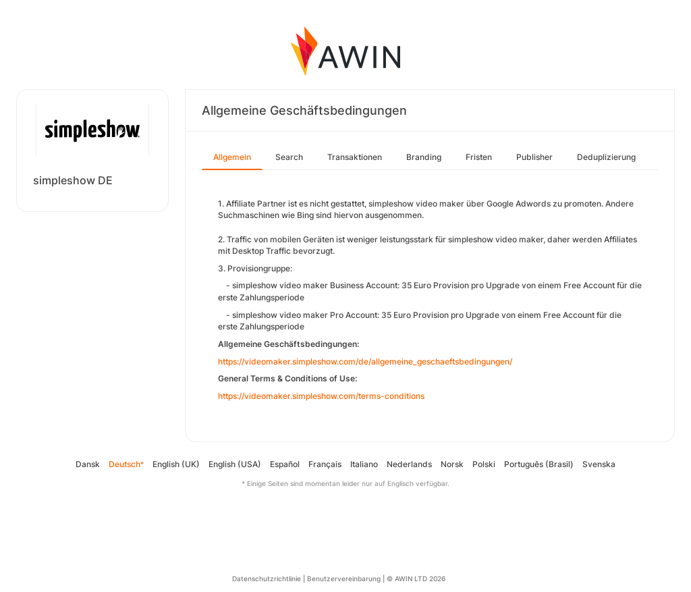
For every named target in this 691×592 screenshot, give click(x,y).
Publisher (534, 157)
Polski (483, 464)
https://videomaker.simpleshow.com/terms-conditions (321, 396)
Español (285, 464)
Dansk (88, 464)
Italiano (364, 464)
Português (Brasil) (539, 464)
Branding (423, 157)
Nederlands (409, 464)
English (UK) (176, 464)
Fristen (479, 157)
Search (289, 157)
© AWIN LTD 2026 (416, 578)
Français (324, 464)
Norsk (452, 464)
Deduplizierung (606, 157)
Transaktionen (354, 157)
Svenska (598, 464)
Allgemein (232, 157)
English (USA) (235, 464)
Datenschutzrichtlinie (266, 578)
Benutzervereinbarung (344, 578)
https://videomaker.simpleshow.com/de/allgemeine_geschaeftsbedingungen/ (365, 361)
